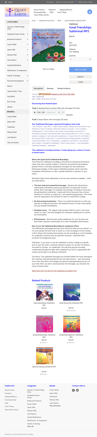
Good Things (61, 12)
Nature (9, 86)
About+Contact (39, 10)
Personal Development (15, 81)
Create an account (68, 2)
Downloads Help (40, 12)
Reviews (51, 88)
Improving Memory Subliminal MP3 (44, 304)
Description (38, 88)
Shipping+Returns (66, 10)
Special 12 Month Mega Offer (15, 28)
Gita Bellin (11, 96)
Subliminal (11, 127)
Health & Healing (13, 76)
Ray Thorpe (11, 102)
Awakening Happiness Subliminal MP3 (71, 336)
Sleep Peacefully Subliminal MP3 (71, 303)
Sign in (58, 2)
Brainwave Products (14, 39)
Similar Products (65, 88)
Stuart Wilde (11, 44)
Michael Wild (12, 55)
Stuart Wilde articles (41, 15)
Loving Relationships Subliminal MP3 (44, 336)
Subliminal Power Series (16, 34)
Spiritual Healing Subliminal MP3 (44, 366)
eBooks (10, 107)
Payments (52, 10)
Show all (30, 426)
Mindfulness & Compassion (17, 70)
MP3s (59, 21)
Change (90, 2)
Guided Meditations (14, 65)
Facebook (73, 390)
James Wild (11, 50)
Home (34, 21)
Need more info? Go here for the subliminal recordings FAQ (54, 270)
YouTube (77, 390)
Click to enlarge (48, 69)
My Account (50, 2)
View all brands (13, 142)
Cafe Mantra (11, 60)
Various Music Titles (14, 91)
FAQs (51, 12)
